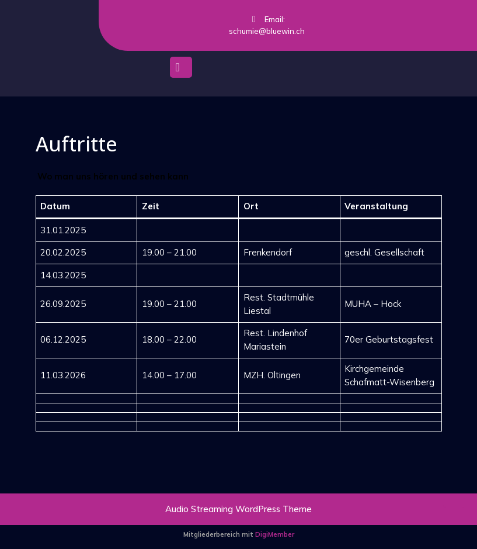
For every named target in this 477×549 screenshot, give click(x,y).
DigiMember (274, 534)
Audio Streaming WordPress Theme (238, 509)
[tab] (181, 70)
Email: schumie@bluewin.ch (258, 26)
